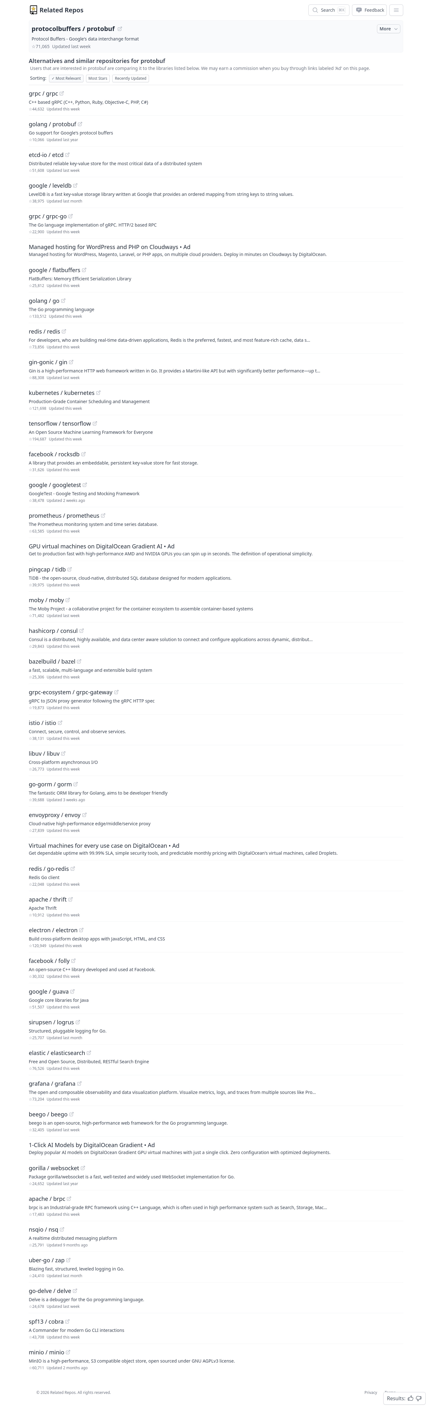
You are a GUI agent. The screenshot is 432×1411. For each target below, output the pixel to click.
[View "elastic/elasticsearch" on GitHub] (88, 1052)
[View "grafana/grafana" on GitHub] (79, 1083)
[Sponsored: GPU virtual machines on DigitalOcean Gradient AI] (216, 549)
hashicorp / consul (53, 630)
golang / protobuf (52, 124)
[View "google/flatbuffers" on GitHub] (84, 269)
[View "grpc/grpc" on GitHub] (61, 93)
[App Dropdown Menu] (396, 10)
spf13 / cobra (46, 1321)
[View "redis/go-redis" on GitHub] (72, 868)
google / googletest (55, 485)
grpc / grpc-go (48, 216)
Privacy (370, 1392)
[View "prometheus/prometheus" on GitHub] (103, 515)
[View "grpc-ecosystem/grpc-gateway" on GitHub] (116, 692)
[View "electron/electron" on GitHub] (81, 930)
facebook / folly (49, 961)
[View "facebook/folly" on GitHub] (73, 960)
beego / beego (48, 1114)
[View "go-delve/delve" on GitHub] (74, 1290)
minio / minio (46, 1352)
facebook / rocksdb (54, 454)
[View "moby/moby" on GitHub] (67, 599)
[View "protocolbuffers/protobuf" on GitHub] (119, 28)
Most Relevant (66, 78)
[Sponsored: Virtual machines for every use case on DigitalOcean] (216, 848)
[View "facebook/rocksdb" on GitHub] (83, 454)
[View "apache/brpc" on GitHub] (68, 1198)
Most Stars (98, 78)
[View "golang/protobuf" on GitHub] (80, 124)
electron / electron (53, 930)
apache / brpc (47, 1198)
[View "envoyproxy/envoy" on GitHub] (84, 814)
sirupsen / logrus (51, 1022)
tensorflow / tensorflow (60, 423)
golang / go (44, 300)
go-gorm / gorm (50, 784)
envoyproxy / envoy (55, 815)
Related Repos (61, 10)
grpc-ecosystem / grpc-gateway (71, 692)
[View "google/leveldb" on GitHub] (75, 185)
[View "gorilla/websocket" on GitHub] (82, 1168)
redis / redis (44, 331)
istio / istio (42, 723)
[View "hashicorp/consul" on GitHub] (81, 630)
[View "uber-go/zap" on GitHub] (68, 1260)
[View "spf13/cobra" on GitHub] (67, 1321)
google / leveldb (50, 185)
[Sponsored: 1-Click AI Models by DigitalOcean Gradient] (216, 1148)
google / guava (49, 991)
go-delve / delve (50, 1291)
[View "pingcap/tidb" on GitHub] (69, 569)
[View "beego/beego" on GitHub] (71, 1114)
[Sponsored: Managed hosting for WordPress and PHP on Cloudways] (216, 250)
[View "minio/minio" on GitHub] (68, 1352)
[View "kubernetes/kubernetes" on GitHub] (98, 392)
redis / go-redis (49, 868)
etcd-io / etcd (46, 155)
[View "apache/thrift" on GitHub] (70, 899)
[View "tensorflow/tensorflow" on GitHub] (94, 423)
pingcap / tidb (47, 569)
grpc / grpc (43, 93)
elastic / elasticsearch (57, 1053)
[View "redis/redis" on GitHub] (63, 331)
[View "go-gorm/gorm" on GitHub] (75, 784)
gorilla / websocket (54, 1168)
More (389, 29)
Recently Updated (130, 78)
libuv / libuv (44, 753)
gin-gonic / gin (48, 362)
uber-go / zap (47, 1260)
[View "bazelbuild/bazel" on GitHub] (79, 661)
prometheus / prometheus (64, 515)
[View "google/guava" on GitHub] (72, 991)
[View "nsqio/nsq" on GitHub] (62, 1229)
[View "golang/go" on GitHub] (63, 300)
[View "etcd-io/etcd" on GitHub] (67, 154)
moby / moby (46, 600)
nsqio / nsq (43, 1229)
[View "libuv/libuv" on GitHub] (63, 753)
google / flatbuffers (54, 270)
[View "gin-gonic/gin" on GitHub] (71, 362)
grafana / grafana (52, 1083)
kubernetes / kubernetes (62, 392)
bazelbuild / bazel (52, 661)
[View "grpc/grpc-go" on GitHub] (70, 216)
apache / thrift (48, 899)
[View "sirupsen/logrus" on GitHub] (77, 1022)
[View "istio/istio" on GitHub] (60, 722)
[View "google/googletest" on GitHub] (84, 484)
